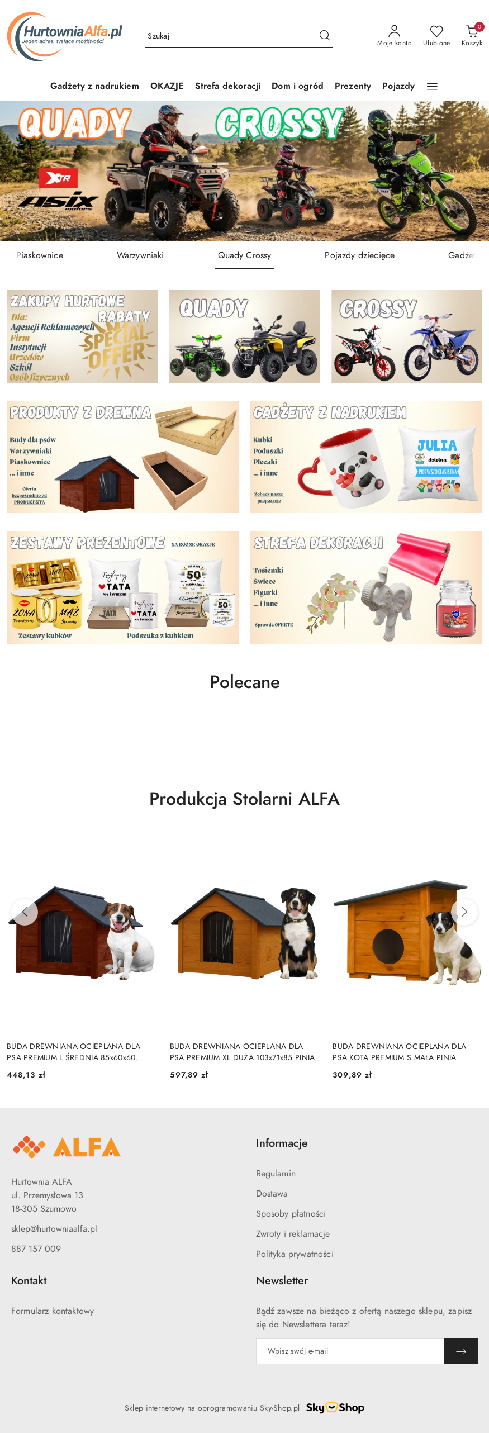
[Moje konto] (394, 36)
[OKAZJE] (167, 87)
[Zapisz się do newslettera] (350, 1351)
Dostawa (272, 1194)
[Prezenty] (353, 87)
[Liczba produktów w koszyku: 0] (472, 36)
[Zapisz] (461, 1351)
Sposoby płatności (291, 1214)
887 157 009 (36, 1249)
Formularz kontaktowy (52, 1311)
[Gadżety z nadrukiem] (94, 87)
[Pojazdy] (398, 87)
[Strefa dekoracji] (228, 87)
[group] (244, 171)
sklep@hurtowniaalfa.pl (54, 1229)
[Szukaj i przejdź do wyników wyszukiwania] (325, 36)
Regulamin (276, 1174)
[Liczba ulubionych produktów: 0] (436, 36)
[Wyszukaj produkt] (239, 36)
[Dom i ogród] (298, 87)
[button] (432, 86)
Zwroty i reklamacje (293, 1234)
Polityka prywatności (295, 1254)
